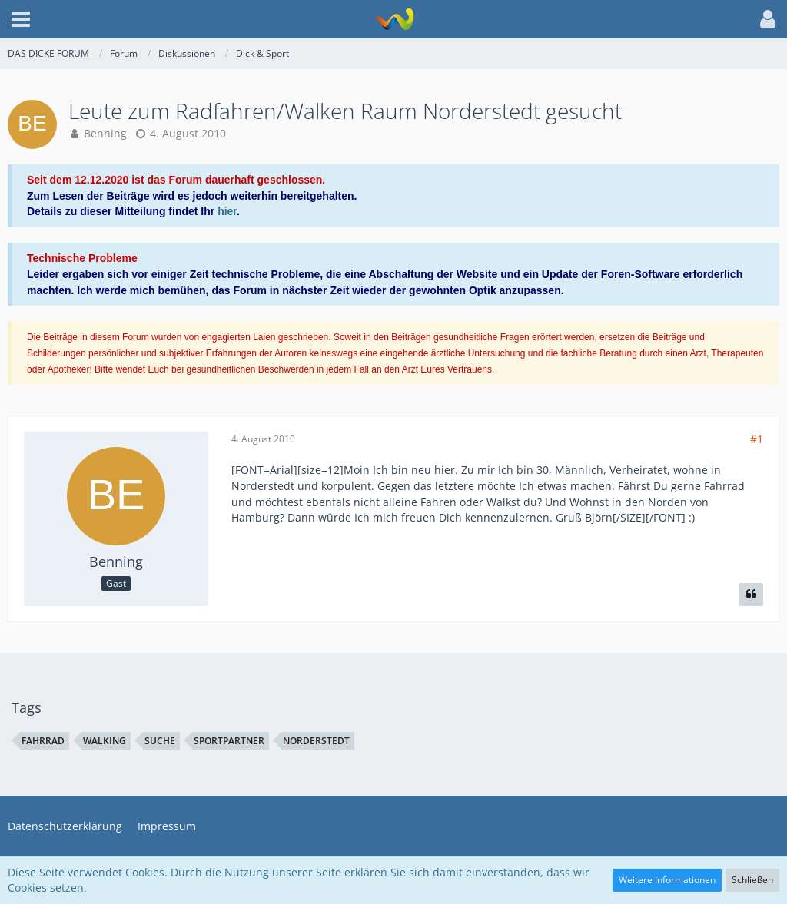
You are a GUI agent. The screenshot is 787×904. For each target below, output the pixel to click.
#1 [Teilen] (756, 439)
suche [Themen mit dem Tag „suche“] (159, 740)
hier (227, 211)
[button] (21, 19)
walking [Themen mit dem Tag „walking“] (104, 740)
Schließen (752, 879)
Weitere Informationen (667, 879)
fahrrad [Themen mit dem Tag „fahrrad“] (43, 740)
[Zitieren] (751, 594)
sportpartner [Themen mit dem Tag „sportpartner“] (229, 740)
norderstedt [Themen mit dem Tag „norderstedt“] (316, 740)
